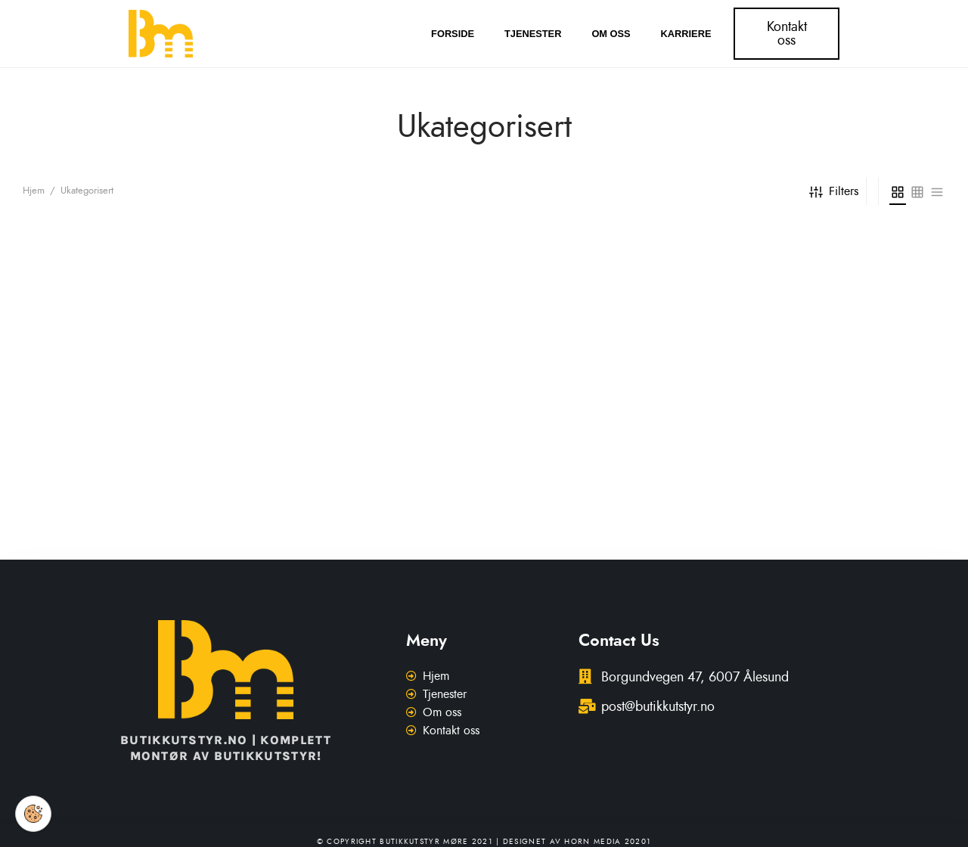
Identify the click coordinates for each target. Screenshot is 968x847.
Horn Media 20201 (607, 841)
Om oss (610, 33)
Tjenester (532, 33)
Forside (452, 33)
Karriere (686, 33)
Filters (833, 191)
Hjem (34, 190)
